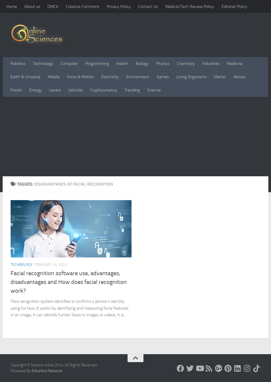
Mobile (54, 76)
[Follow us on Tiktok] (256, 368)
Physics (162, 63)
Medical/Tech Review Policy (189, 6)
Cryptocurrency (103, 90)
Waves (239, 76)
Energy (35, 90)
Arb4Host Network (46, 370)
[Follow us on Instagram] (247, 368)
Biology (142, 63)
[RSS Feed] (209, 368)
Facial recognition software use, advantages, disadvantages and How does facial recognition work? (69, 282)
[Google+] (218, 368)
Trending (132, 90)
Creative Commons (82, 6)
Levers (55, 90)
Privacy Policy (119, 6)
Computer (69, 63)
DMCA (52, 6)
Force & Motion (80, 76)
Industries (210, 63)
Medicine (234, 63)
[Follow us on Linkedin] (237, 368)
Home (11, 6)
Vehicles (75, 90)
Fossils (16, 90)
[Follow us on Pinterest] (228, 368)
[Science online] (180, 368)
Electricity (110, 76)
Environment (137, 76)
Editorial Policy (234, 6)
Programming (97, 63)
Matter (220, 76)
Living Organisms (191, 76)
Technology (43, 63)
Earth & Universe (25, 76)
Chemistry (186, 63)
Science (154, 90)
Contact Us (148, 6)
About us (32, 6)
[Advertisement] (135, 136)
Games (163, 76)
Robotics (17, 63)
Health (122, 63)
